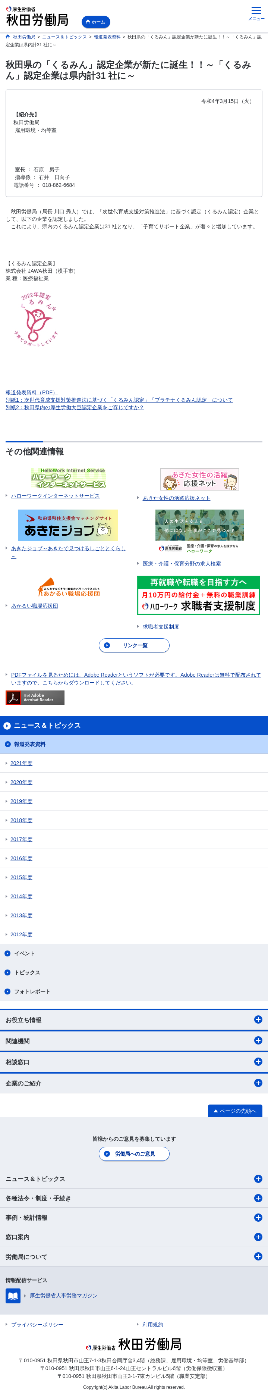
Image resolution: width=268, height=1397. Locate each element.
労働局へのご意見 (135, 1154)
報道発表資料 (29, 744)
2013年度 (21, 915)
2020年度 (21, 782)
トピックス (27, 972)
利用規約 (152, 1325)
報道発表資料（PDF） (32, 392)
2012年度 (21, 934)
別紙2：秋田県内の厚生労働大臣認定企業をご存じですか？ (75, 407)
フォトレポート (32, 991)
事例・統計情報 (134, 1217)
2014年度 (21, 896)
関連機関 (134, 1040)
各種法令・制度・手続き (134, 1198)
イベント (24, 953)
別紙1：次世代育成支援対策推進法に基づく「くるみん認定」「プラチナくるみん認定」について (119, 400)
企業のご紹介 (134, 1083)
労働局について (134, 1256)
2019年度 (21, 801)
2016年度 (21, 858)
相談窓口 (134, 1062)
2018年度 (21, 820)
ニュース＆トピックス (134, 1179)
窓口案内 (134, 1237)
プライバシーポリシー (37, 1325)
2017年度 (21, 839)
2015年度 (21, 877)
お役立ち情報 (134, 1019)
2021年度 (21, 763)
